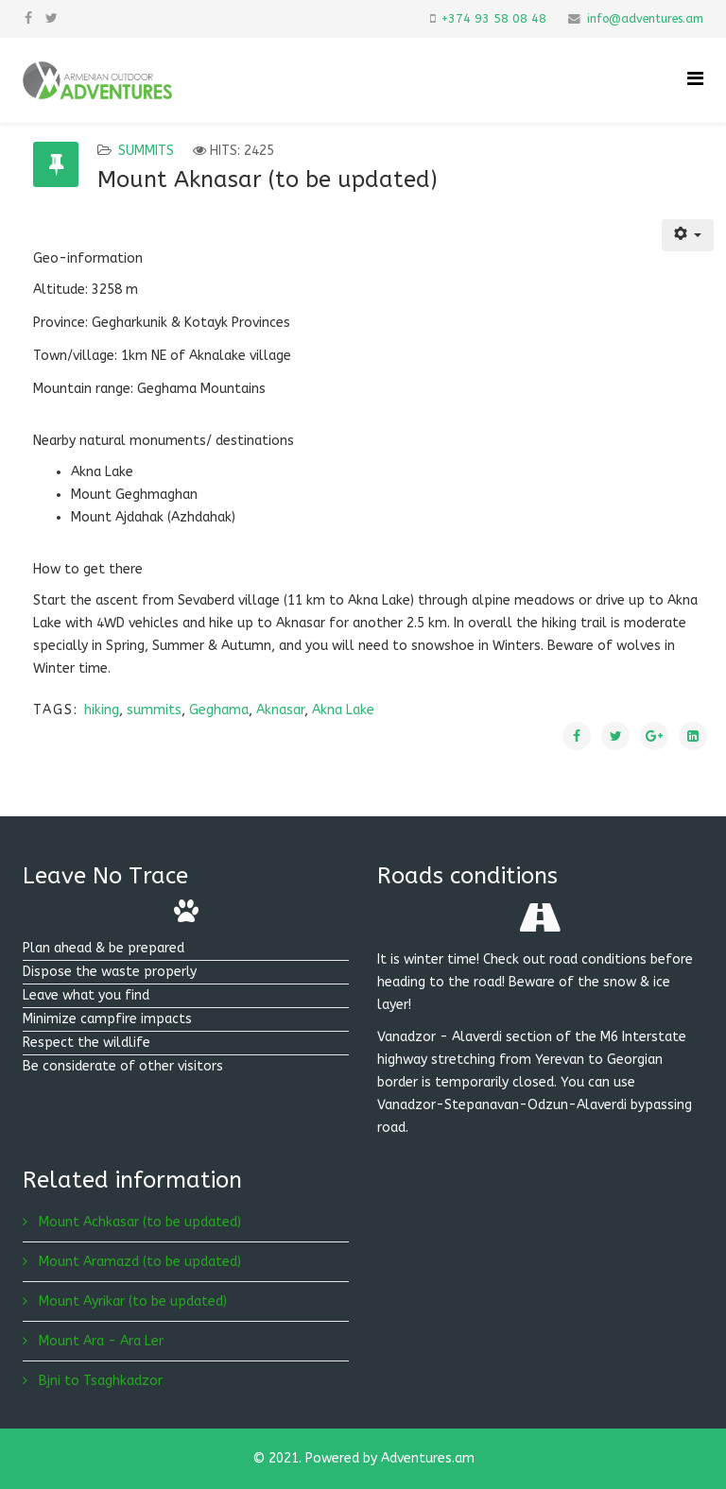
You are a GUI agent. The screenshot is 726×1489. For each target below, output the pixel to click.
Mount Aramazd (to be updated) (138, 1262)
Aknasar (280, 710)
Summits (146, 151)
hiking (101, 710)
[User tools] (688, 235)
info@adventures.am (645, 18)
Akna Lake (343, 710)
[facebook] (28, 18)
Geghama (219, 710)
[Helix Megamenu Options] (695, 79)
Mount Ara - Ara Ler (99, 1341)
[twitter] (51, 18)
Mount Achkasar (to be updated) (138, 1222)
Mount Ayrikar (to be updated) (131, 1301)
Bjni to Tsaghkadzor (99, 1381)
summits (154, 710)
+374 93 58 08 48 (493, 18)
